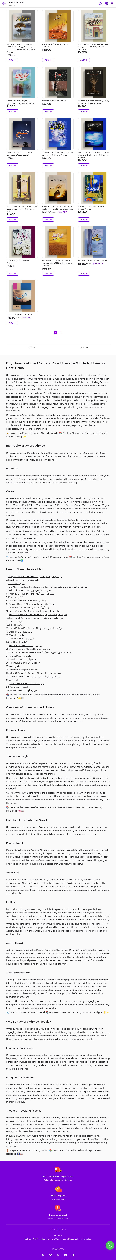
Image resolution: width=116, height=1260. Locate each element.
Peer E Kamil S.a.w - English (25, 662)
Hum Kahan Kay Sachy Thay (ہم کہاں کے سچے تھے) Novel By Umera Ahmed (57, 263)
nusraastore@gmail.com (58, 1218)
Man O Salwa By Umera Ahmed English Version (36, 673)
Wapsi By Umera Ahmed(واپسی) (92, 260)
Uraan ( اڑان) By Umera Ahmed (20, 314)
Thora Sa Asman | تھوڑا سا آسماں (27, 683)
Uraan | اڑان (15, 621)
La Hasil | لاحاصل (19, 642)
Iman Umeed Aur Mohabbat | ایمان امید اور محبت (35, 611)
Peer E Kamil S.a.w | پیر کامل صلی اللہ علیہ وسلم (35, 676)
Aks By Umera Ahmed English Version (30, 649)
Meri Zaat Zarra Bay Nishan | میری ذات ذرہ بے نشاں (36, 618)
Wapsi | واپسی (16, 635)
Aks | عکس (15, 666)
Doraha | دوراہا (16, 583)
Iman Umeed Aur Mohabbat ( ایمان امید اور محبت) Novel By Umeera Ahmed (22, 209)
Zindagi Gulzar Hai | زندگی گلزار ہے (29, 607)
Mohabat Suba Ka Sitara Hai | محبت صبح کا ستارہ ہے (38, 614)
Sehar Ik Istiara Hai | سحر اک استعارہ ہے (29, 590)
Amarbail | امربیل (19, 687)
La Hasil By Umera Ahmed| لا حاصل (27, 600)
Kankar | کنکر (15, 597)
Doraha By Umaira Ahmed (54, 101)
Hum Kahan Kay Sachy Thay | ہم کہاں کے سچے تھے (36, 628)
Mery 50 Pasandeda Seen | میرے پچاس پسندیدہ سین (35, 576)
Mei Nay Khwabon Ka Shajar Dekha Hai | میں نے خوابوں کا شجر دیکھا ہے (48, 587)
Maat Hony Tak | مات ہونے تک (23, 580)
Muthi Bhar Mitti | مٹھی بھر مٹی (25, 645)
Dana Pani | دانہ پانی (20, 656)
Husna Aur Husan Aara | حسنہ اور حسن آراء (32, 593)
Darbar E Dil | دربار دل (20, 631)
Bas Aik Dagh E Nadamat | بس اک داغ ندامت (32, 604)
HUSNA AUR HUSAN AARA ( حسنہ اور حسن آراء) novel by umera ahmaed (93, 46)
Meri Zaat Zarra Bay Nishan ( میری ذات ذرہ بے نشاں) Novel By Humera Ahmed (93, 155)
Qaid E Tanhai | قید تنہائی (23, 659)
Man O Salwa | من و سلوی (23, 690)
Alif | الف (13, 680)
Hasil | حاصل (15, 624)
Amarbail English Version (23, 669)
